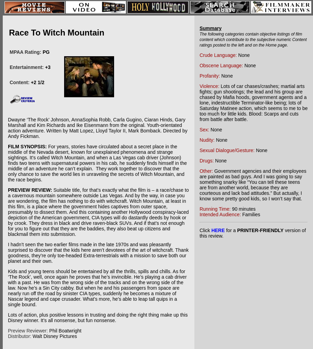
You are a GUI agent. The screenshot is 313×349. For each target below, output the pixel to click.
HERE (218, 230)
